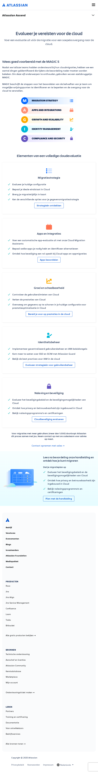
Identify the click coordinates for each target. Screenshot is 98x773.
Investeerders (12, 550)
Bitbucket (10, 625)
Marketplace (12, 677)
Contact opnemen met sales (48, 446)
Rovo (8, 586)
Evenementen (12, 539)
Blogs (8, 544)
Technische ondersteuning (18, 654)
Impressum (48, 765)
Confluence (11, 608)
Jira (7, 591)
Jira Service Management (17, 603)
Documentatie (12, 723)
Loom (8, 614)
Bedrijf (9, 527)
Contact (9, 567)
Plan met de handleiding (59, 498)
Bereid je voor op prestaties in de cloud (49, 314)
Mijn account (12, 682)
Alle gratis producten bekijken (21, 635)
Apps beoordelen (49, 259)
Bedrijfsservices (13, 734)
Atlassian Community (16, 665)
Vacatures (10, 533)
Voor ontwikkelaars (14, 728)
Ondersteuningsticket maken (20, 692)
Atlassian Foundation (16, 556)
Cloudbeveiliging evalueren (49, 419)
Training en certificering (17, 717)
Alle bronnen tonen (15, 744)
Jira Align (10, 597)
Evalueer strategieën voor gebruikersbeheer (49, 364)
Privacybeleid (17, 765)
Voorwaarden (33, 765)
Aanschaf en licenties (16, 660)
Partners (10, 711)
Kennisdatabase (13, 671)
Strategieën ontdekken (49, 205)
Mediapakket (12, 561)
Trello (8, 620)
